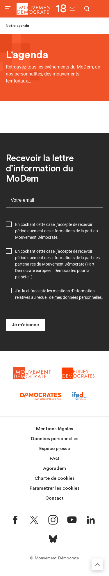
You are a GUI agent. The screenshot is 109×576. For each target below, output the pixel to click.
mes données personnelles (78, 297)
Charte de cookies (55, 478)
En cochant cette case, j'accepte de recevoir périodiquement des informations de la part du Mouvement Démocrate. (56, 231)
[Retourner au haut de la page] (97, 564)
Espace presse (54, 448)
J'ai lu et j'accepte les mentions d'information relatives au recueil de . (59, 294)
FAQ (54, 458)
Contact (54, 498)
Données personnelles (54, 438)
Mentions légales (54, 428)
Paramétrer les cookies (55, 488)
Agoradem (54, 468)
